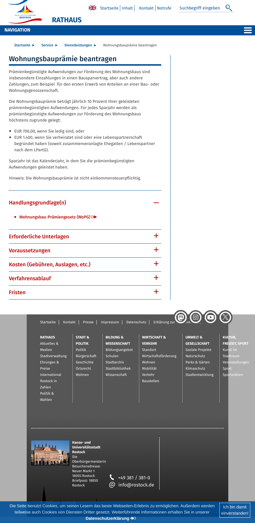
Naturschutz (195, 356)
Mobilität (149, 369)
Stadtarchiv (115, 362)
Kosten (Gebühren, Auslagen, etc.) (50, 264)
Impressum (110, 322)
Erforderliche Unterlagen (39, 236)
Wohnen (82, 375)
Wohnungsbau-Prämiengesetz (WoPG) (54, 217)
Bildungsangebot (119, 350)
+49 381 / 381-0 (129, 478)
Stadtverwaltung (53, 356)
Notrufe (164, 8)
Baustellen (150, 381)
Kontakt (146, 8)
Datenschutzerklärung (107, 518)
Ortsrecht (83, 369)
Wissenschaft (116, 375)
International (50, 375)
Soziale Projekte (198, 350)
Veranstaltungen (236, 362)
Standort (149, 350)
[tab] (85, 202)
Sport (227, 369)
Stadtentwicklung (199, 375)
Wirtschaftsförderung (159, 356)
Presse (88, 322)
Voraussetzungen (29, 250)
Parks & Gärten (198, 362)
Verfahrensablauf (30, 278)
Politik (81, 350)
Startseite (109, 8)
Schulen (112, 356)
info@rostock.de (131, 485)
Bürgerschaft (86, 356)
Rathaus (47, 337)
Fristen (17, 292)
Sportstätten (233, 375)
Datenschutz (136, 322)
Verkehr (148, 375)
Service (47, 45)
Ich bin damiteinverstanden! (234, 510)
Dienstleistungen (78, 45)
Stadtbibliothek (118, 369)
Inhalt (127, 8)
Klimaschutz (195, 369)
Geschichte (85, 362)
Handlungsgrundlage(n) (37, 202)
